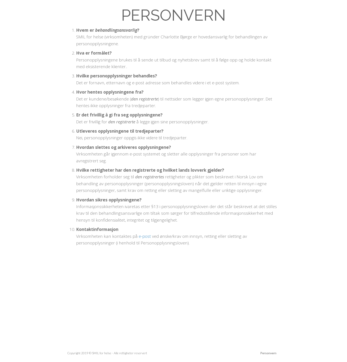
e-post (145, 236)
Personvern (268, 353)
